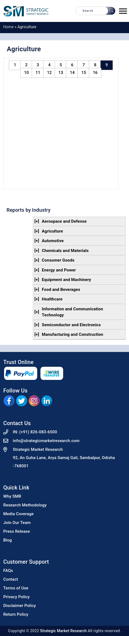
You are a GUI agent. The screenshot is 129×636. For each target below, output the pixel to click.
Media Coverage (18, 513)
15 (83, 72)
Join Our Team (17, 522)
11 (38, 72)
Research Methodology (25, 505)
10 (26, 72)
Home (8, 27)
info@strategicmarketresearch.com (46, 440)
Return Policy (15, 614)
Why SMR (12, 496)
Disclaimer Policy (19, 605)
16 (95, 72)
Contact (10, 579)
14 (72, 72)
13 (60, 72)
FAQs (8, 570)
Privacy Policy (16, 596)
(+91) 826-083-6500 (38, 431)
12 (49, 72)
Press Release (16, 531)
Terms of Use (15, 588)
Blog (7, 540)
